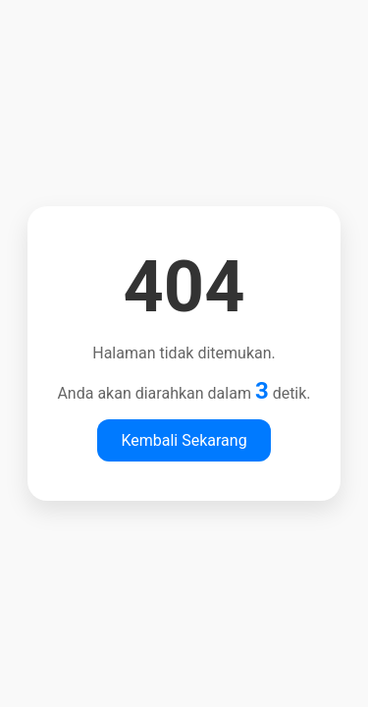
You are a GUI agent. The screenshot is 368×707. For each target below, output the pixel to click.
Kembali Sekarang (183, 440)
